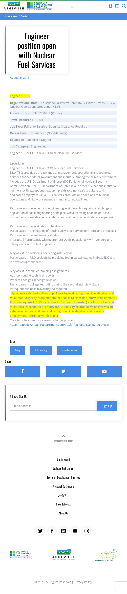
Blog (17, 350)
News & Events (20, 16)
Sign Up (107, 406)
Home (7, 16)
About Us (63, 513)
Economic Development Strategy (63, 478)
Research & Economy (63, 486)
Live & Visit (63, 495)
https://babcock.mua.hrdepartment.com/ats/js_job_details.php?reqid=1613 (59, 324)
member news (69, 350)
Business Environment (63, 469)
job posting (41, 350)
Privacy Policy (83, 582)
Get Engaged (63, 460)
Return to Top (63, 438)
